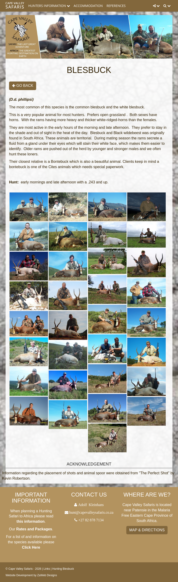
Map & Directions (147, 530)
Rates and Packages (34, 529)
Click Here (31, 547)
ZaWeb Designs (47, 575)
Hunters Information (49, 5)
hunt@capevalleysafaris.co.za (91, 512)
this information (30, 521)
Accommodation (88, 5)
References (116, 5)
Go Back (22, 86)
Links (47, 568)
